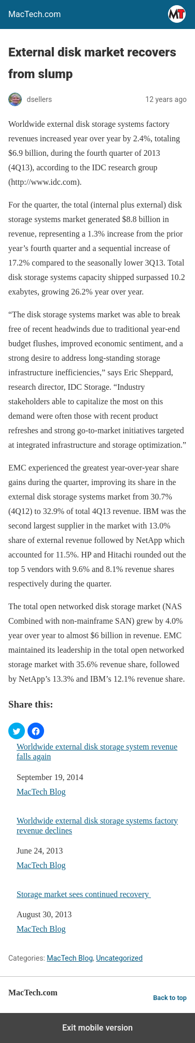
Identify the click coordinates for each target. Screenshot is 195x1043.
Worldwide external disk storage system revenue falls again (97, 751)
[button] (16, 731)
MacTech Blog (41, 791)
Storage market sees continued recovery (84, 894)
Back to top (170, 998)
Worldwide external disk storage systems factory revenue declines (97, 825)
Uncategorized (119, 958)
